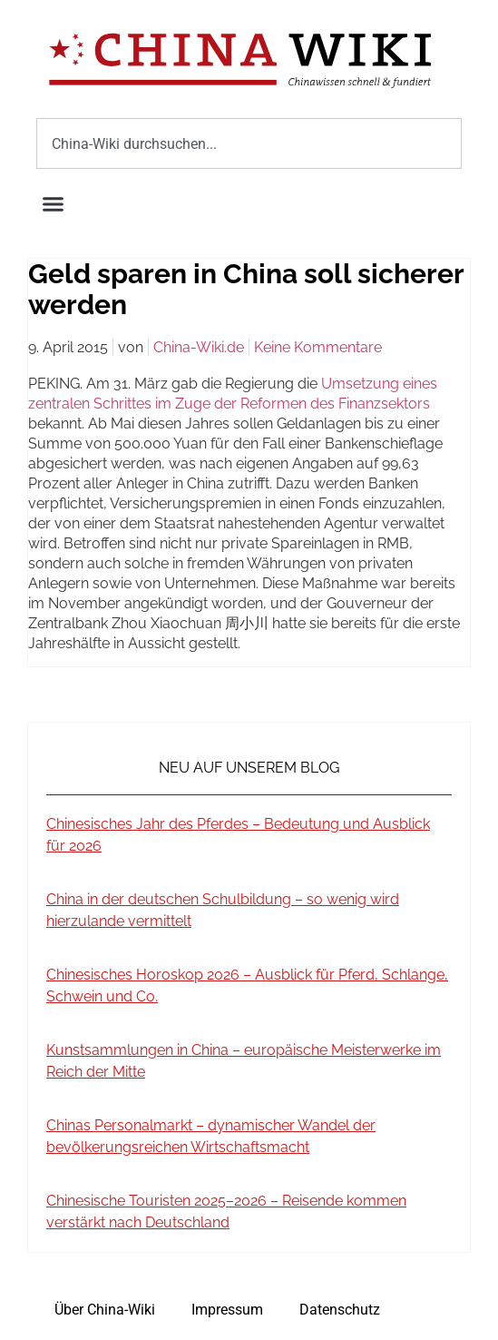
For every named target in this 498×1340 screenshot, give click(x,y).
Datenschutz (339, 1309)
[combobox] (249, 143)
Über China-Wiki (104, 1309)
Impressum (227, 1309)
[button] (53, 204)
